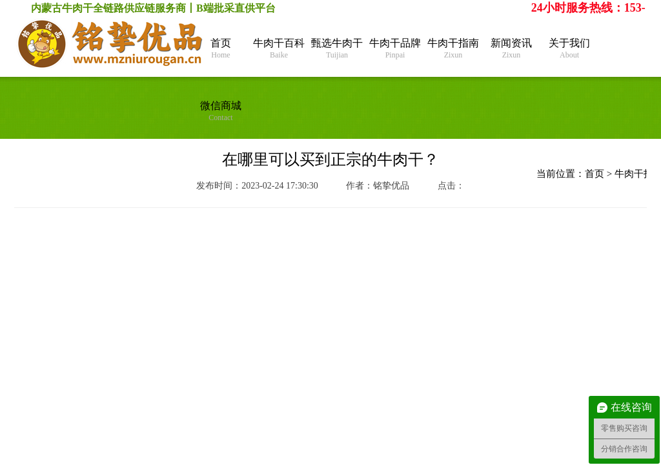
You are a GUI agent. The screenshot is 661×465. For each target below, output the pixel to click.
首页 (221, 48)
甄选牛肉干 (337, 48)
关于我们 (569, 48)
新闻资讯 (511, 48)
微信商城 (221, 111)
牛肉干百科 (279, 48)
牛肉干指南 (453, 48)
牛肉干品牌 (395, 48)
